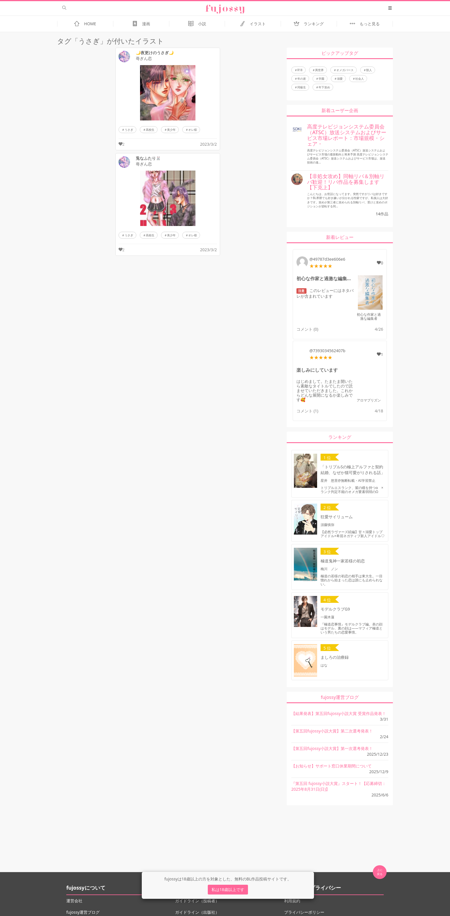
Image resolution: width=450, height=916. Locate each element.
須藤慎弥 (327, 524)
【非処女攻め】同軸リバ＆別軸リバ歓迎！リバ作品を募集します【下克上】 (346, 182)
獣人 (369, 70)
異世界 (319, 70)
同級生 (301, 87)
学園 (321, 79)
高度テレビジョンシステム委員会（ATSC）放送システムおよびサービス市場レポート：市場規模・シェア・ (346, 135)
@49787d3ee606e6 (327, 259)
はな (324, 665)
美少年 (171, 130)
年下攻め (324, 87)
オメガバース (345, 70)
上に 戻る (380, 872)
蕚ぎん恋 (144, 58)
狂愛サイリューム (337, 516)
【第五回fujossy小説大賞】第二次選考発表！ (332, 731)
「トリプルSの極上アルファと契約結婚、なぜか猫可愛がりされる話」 (353, 469)
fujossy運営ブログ (83, 912)
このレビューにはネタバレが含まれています (325, 293)
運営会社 (74, 900)
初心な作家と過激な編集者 (369, 316)
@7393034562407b (327, 350)
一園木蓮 (327, 617)
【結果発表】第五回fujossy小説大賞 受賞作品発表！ (338, 713)
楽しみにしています (317, 370)
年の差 (301, 79)
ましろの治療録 (335, 657)
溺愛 (340, 79)
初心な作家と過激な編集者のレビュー (325, 278)
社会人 (359, 79)
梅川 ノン (329, 568)
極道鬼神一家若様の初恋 (343, 561)
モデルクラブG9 (335, 609)
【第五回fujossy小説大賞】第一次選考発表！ (332, 748)
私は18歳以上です (228, 889)
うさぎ (129, 130)
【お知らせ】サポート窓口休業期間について (331, 766)
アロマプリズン (369, 400)
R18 (299, 70)
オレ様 (192, 130)
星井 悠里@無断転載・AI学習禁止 (348, 480)
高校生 (150, 130)
